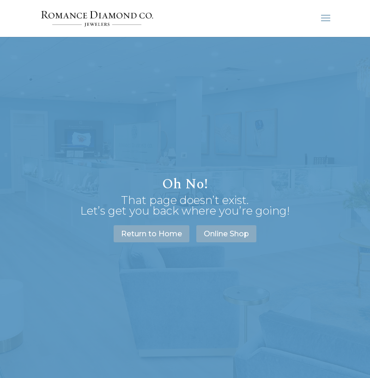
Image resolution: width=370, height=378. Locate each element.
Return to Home (151, 233)
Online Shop (226, 233)
